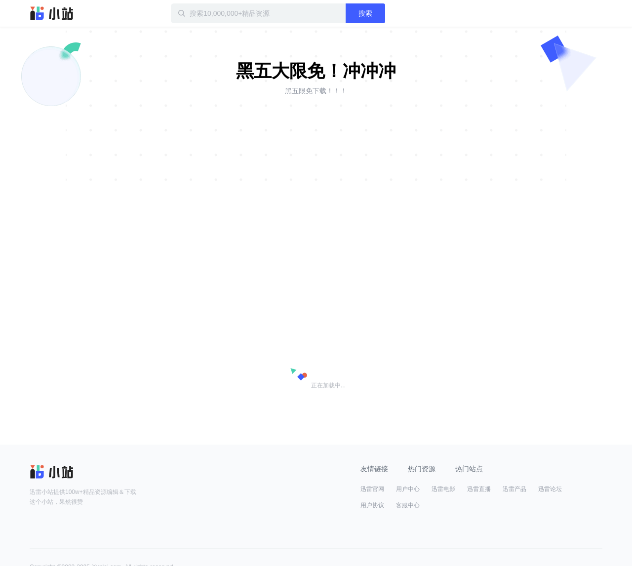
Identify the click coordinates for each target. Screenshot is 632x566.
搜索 (365, 13)
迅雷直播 (479, 489)
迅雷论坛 (550, 489)
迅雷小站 (52, 13)
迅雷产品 (514, 489)
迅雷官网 (372, 489)
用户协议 (372, 505)
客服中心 (408, 505)
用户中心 (408, 489)
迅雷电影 (443, 489)
